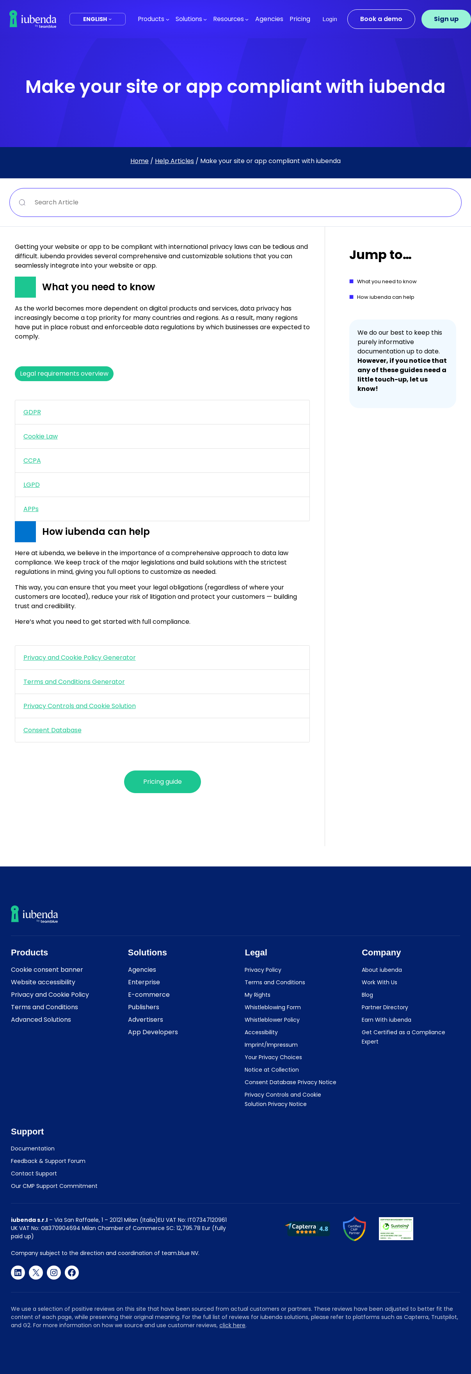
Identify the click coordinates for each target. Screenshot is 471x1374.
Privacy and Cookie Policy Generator (79, 657)
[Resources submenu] (247, 19)
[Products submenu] (167, 19)
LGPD (31, 484)
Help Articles (174, 160)
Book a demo (381, 18)
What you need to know (387, 281)
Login (330, 19)
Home (139, 160)
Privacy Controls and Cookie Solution (79, 705)
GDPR (32, 412)
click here (232, 1325)
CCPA (32, 460)
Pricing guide (162, 781)
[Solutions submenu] (205, 19)
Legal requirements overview (64, 373)
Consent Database (52, 730)
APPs (31, 508)
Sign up (446, 18)
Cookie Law (40, 436)
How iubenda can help (385, 297)
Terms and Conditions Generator (74, 681)
